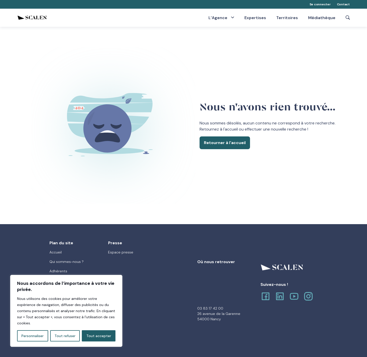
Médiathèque (321, 17)
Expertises (255, 17)
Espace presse (120, 252)
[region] (66, 311)
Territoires (287, 17)
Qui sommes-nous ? (66, 261)
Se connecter (320, 4)
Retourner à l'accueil (225, 142)
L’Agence (218, 17)
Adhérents (58, 271)
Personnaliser (32, 336)
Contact (343, 4)
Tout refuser (65, 336)
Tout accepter (98, 336)
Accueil (55, 252)
